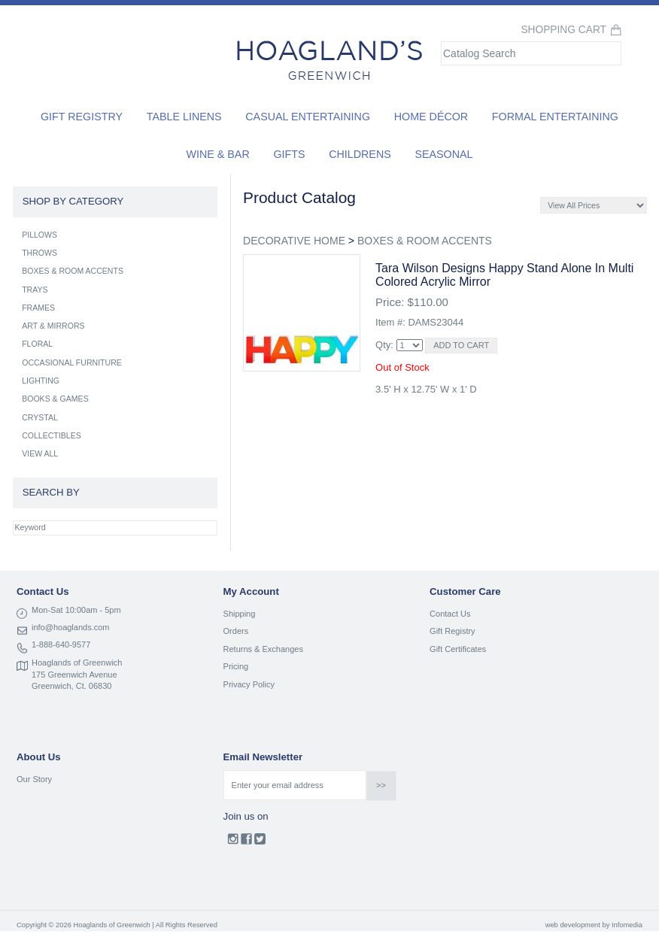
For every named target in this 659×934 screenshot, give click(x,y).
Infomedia (627, 925)
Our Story (34, 779)
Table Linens (184, 117)
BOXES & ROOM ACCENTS (424, 241)
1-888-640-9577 (61, 644)
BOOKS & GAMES (55, 398)
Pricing (236, 666)
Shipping (239, 613)
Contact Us (450, 613)
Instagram (232, 842)
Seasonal (443, 154)
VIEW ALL (40, 453)
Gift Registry (82, 117)
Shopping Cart (563, 29)
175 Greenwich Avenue (74, 674)
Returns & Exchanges (263, 648)
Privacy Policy (249, 684)
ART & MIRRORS (53, 325)
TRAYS (34, 289)
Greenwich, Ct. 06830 (71, 685)
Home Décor (431, 117)
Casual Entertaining (307, 117)
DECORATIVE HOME (294, 241)
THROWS (39, 252)
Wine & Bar (218, 154)
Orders (236, 630)
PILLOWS (39, 234)
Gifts (289, 154)
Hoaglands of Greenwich (77, 662)
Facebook (246, 842)
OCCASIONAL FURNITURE (72, 362)
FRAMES (38, 307)
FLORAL (37, 343)
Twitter (260, 842)
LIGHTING (40, 380)
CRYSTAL (40, 417)
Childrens (360, 154)
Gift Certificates (458, 648)
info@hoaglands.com (71, 627)
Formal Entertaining (555, 117)
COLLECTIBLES (51, 435)
